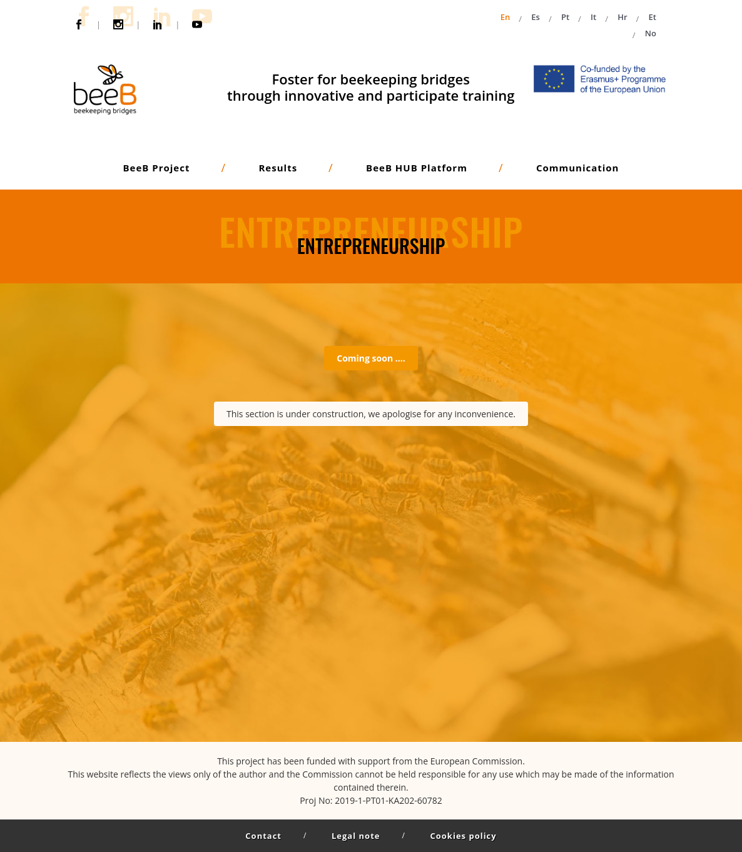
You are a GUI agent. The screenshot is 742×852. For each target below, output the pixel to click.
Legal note (356, 835)
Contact (263, 835)
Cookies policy (463, 835)
